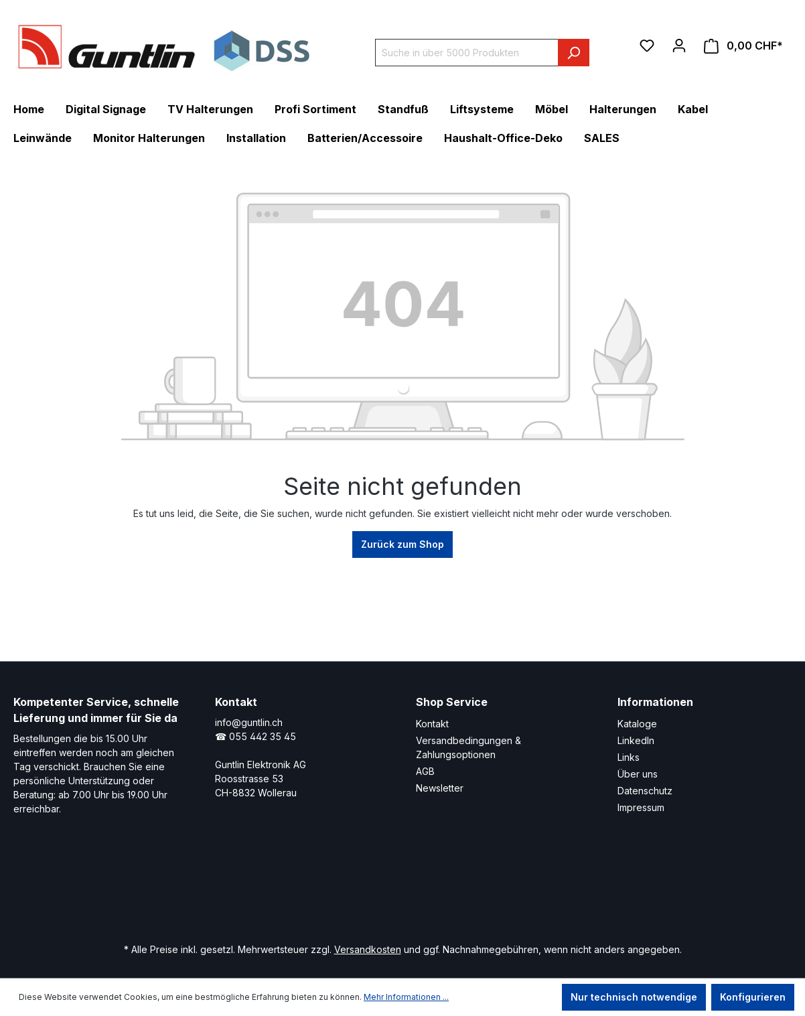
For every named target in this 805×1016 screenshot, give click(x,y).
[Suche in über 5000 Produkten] (467, 52)
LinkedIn (635, 740)
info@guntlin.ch (249, 722)
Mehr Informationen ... (406, 997)
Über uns (637, 774)
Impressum (640, 807)
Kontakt (432, 723)
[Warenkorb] (743, 46)
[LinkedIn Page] (336, 892)
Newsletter (439, 788)
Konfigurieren (753, 997)
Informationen (655, 702)
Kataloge (637, 723)
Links (628, 757)
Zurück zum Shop (402, 544)
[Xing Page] (376, 892)
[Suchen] (573, 52)
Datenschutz (644, 790)
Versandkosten (367, 949)
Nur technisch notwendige (634, 997)
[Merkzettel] (647, 45)
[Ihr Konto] (679, 45)
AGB (425, 771)
